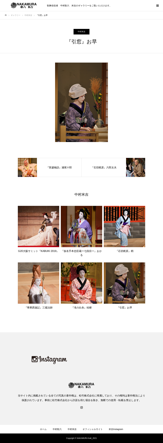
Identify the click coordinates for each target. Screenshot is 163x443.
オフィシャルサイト (93, 429)
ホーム (43, 429)
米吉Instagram (116, 429)
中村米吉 (81, 31)
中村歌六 (57, 429)
